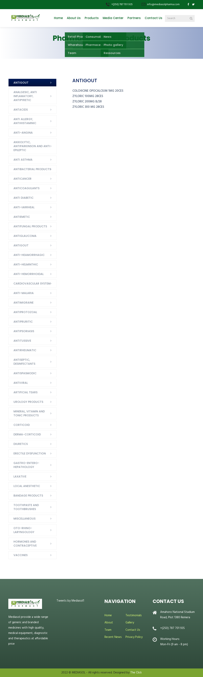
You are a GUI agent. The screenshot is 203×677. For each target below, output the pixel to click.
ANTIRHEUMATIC (24, 350)
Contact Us (153, 18)
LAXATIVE (19, 476)
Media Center (113, 18)
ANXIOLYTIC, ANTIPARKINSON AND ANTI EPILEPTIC (31, 146)
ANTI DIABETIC (23, 198)
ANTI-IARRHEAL (23, 207)
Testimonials (133, 615)
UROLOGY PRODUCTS (28, 402)
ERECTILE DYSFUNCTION (29, 453)
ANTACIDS (20, 110)
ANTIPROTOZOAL (25, 312)
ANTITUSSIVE (22, 341)
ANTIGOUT (21, 83)
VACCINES (20, 555)
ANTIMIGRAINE (23, 303)
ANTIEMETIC (21, 217)
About (108, 622)
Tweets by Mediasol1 (70, 600)
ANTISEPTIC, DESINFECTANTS (24, 362)
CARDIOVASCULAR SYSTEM (31, 283)
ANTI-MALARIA (23, 293)
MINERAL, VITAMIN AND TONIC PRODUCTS (29, 413)
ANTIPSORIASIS (23, 331)
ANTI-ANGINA (23, 133)
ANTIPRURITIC (23, 322)
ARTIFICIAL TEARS (25, 392)
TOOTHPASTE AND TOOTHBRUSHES (26, 507)
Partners (134, 18)
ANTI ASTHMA (23, 160)
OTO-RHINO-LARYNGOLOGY (23, 530)
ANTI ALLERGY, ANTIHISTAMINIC (24, 121)
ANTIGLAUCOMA (24, 236)
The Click (136, 672)
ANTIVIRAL (20, 383)
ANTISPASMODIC (24, 373)
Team (107, 630)
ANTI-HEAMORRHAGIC (29, 255)
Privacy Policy (134, 637)
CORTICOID (21, 425)
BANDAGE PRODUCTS (28, 496)
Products (92, 18)
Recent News (113, 637)
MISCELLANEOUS (24, 519)
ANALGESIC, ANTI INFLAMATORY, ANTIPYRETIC (25, 96)
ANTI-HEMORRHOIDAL (28, 274)
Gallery (129, 622)
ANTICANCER (22, 179)
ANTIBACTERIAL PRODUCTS (32, 169)
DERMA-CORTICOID (27, 434)
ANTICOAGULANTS (26, 188)
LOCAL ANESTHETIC (26, 486)
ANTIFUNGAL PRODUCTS (30, 226)
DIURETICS (20, 444)
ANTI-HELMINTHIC (25, 264)
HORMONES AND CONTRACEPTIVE (25, 544)
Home (58, 18)
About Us (74, 18)
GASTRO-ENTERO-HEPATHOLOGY (26, 465)
